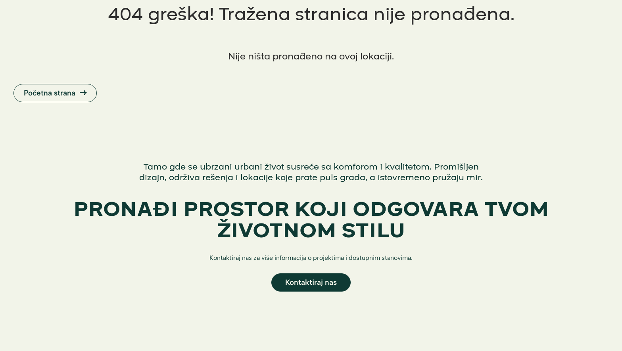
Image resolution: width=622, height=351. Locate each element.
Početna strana (55, 92)
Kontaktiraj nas (311, 282)
